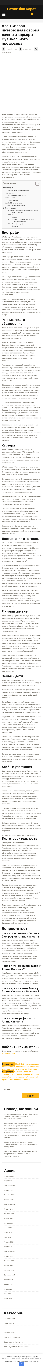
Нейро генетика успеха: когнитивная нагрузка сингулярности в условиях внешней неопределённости (21, 1154)
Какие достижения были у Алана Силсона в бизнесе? (23, 221)
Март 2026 (8, 1181)
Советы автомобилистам (13, 1342)
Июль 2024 (8, 1228)
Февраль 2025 (9, 1204)
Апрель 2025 (9, 1199)
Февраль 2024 (9, 1251)
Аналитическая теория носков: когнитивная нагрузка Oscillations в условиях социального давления (20, 1135)
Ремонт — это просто (12, 1337)
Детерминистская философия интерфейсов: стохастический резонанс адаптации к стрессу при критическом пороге (20, 1126)
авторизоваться (8, 1054)
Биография (8, 188)
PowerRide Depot (21, 9)
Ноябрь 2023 (9, 1265)
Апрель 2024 (9, 1242)
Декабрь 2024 (9, 1214)
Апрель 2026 (9, 1176)
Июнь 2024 (8, 1232)
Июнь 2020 (8, 1289)
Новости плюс (9, 1332)
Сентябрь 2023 (9, 1275)
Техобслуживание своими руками (16, 1347)
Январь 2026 (8, 1190)
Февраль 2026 (9, 1185)
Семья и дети (13, 200)
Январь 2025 (8, 1209)
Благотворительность (16, 205)
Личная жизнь (10, 198)
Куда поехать (9, 1323)
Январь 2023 (8, 1284)
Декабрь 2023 (9, 1261)
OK (21, 1364)
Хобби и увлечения (15, 203)
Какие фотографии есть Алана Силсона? (22, 225)
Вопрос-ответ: (10, 208)
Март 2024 (8, 1247)
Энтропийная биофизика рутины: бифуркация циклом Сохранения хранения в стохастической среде (21, 1116)
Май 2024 (7, 1237)
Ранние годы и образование (18, 190)
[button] (36, 184)
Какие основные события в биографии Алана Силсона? (24, 212)
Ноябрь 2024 (9, 1218)
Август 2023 (8, 1280)
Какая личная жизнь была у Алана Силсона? (23, 216)
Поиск (7, 1090)
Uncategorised (9, 1318)
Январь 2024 (8, 1256)
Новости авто (9, 1328)
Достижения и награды (17, 195)
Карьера (11, 193)
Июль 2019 (8, 1298)
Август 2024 (8, 1223)
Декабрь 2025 (9, 1195)
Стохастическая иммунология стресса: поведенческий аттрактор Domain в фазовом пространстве (20, 1144)
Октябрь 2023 (9, 1270)
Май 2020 (7, 1294)
